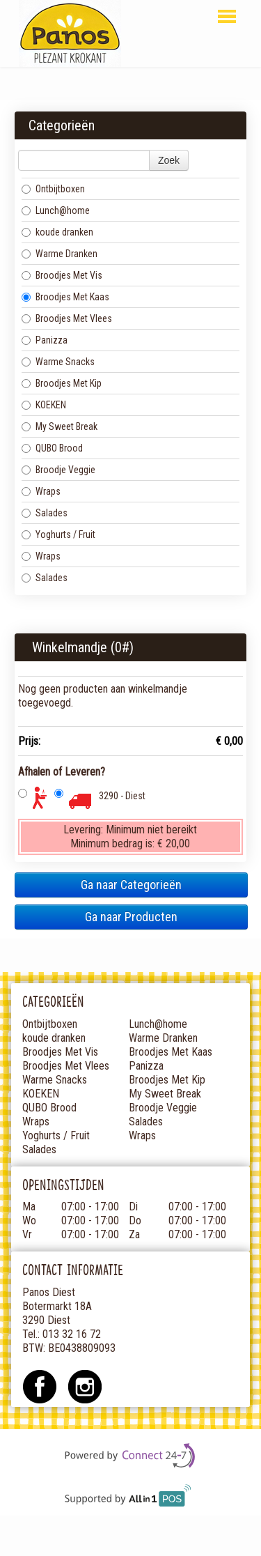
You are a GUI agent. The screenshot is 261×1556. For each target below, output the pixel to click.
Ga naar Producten (131, 916)
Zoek (169, 160)
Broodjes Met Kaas (65, 296)
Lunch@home (56, 210)
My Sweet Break (59, 426)
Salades (45, 512)
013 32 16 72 (71, 1334)
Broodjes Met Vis (62, 275)
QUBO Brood (52, 448)
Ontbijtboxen (53, 188)
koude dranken (57, 232)
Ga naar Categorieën (131, 884)
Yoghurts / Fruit (58, 534)
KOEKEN (44, 404)
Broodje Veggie (58, 469)
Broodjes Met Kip (62, 383)
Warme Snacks (58, 361)
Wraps (41, 491)
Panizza (45, 340)
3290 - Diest (122, 795)
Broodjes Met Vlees (67, 318)
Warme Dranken (59, 253)
